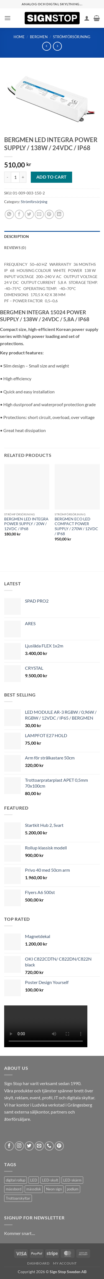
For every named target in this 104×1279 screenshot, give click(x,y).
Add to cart (51, 176)
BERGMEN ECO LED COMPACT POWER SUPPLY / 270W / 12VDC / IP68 (76, 526)
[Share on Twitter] (29, 214)
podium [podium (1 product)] (72, 1189)
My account (65, 1263)
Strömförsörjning (71, 37)
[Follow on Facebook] (9, 1146)
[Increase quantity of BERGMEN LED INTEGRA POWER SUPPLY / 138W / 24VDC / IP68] (23, 177)
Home (19, 37)
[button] (7, 18)
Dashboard (38, 1263)
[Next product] (46, 46)
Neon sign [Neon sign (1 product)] (54, 1189)
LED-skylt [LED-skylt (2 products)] (50, 1180)
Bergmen (39, 37)
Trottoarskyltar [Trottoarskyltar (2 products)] (18, 1198)
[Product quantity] (15, 177)
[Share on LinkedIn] (59, 214)
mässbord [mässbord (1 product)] (13, 1189)
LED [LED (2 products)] (33, 1180)
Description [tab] (16, 236)
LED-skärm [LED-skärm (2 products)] (72, 1180)
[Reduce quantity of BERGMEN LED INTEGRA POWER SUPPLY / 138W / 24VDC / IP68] (7, 177)
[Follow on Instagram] (19, 1146)
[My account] (87, 18)
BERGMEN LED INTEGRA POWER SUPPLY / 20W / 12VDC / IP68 (26, 524)
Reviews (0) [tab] (15, 247)
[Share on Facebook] (19, 214)
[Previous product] (57, 46)
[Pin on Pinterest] (49, 214)
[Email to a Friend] (39, 214)
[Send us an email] (39, 1146)
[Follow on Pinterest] (59, 1146)
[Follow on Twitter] (29, 1146)
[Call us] (49, 1146)
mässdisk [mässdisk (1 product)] (33, 1189)
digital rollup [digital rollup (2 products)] (15, 1180)
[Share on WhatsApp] (9, 214)
